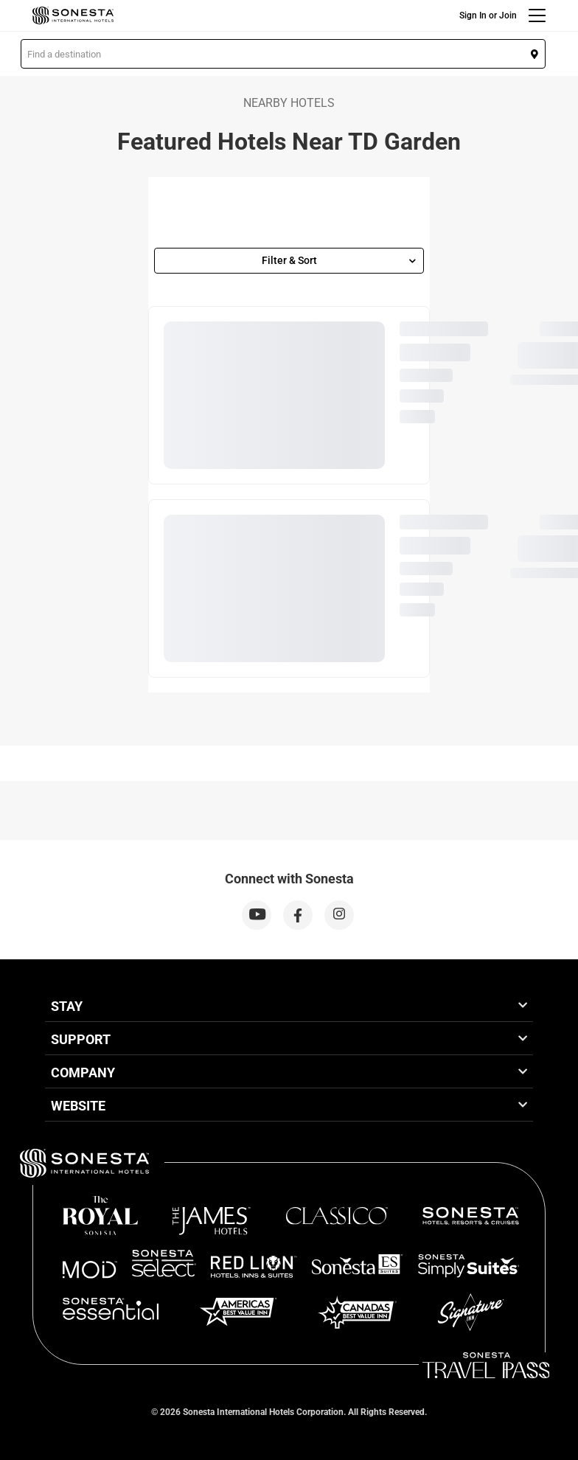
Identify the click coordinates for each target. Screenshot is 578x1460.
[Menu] (537, 15)
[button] (283, 54)
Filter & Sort (339, 260)
